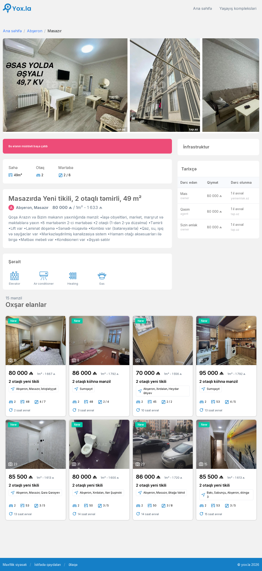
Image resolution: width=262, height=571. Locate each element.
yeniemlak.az (240, 198)
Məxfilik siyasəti (15, 565)
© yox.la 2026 (248, 565)
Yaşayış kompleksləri (237, 8)
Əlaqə (73, 565)
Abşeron (34, 31)
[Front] (17, 9)
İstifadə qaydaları (47, 565)
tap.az (235, 214)
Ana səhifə (202, 8)
